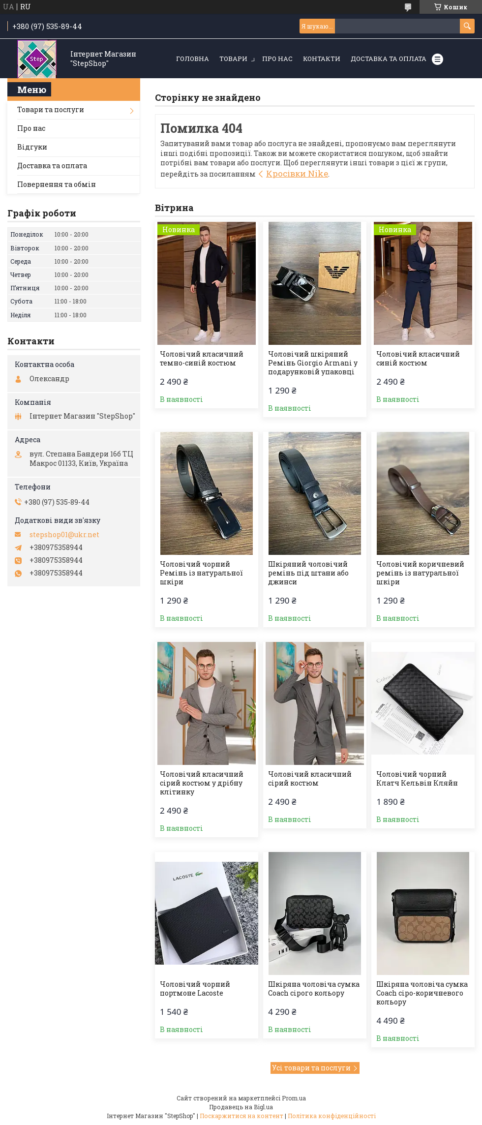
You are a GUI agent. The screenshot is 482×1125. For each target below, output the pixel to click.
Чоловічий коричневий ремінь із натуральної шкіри (420, 573)
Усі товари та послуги (311, 1067)
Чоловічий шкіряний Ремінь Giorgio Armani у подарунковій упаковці (313, 363)
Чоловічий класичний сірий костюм (310, 779)
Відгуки (32, 147)
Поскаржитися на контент (241, 1116)
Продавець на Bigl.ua (241, 1107)
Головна (192, 58)
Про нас (277, 58)
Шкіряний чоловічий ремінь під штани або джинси (308, 573)
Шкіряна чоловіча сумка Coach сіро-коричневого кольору (422, 993)
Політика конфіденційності (332, 1116)
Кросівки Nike (297, 173)
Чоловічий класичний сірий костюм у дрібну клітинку (201, 783)
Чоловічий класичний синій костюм (418, 358)
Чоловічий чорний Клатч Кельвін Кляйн (417, 779)
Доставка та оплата (388, 58)
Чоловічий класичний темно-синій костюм (201, 358)
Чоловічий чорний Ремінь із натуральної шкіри (201, 573)
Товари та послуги (50, 109)
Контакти (321, 58)
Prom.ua (294, 1098)
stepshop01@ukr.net (64, 534)
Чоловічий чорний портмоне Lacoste (195, 989)
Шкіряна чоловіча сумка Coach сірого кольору (314, 989)
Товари (233, 58)
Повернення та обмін (56, 184)
